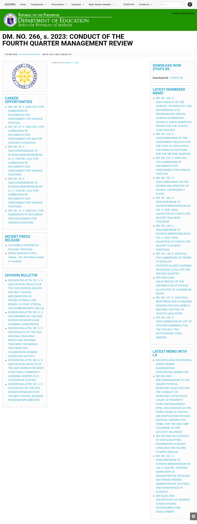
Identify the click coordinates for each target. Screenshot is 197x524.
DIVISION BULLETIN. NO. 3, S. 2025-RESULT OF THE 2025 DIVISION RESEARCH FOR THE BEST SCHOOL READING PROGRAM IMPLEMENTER (25, 392)
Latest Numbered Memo (169, 91)
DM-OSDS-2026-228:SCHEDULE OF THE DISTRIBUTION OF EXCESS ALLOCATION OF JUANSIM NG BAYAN (174, 285)
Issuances (76, 4)
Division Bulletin (21, 275)
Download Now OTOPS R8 (167, 67)
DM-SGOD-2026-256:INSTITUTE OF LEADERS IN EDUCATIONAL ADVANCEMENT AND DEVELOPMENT (173, 504)
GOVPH (10, 4)
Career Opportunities (18, 100)
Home (23, 4)
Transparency (37, 4)
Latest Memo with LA (170, 353)
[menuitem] (10, 4)
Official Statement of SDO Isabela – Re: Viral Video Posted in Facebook (26, 257)
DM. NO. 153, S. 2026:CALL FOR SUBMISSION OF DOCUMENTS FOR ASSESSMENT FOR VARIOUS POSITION (173, 166)
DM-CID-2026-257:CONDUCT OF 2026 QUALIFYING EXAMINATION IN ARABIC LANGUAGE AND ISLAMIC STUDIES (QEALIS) (172, 444)
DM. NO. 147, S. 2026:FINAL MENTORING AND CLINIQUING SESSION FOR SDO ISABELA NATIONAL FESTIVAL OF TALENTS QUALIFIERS (174, 305)
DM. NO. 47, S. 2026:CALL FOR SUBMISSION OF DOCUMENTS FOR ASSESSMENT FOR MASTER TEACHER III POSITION (26, 134)
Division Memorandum (29, 54)
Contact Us (144, 4)
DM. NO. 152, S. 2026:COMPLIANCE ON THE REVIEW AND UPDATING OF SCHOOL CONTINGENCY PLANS (172, 186)
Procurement (57, 4)
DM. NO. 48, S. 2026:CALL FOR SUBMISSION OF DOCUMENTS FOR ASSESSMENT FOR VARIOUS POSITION (26, 115)
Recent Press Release (17, 238)
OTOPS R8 (128, 4)
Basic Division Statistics (100, 4)
